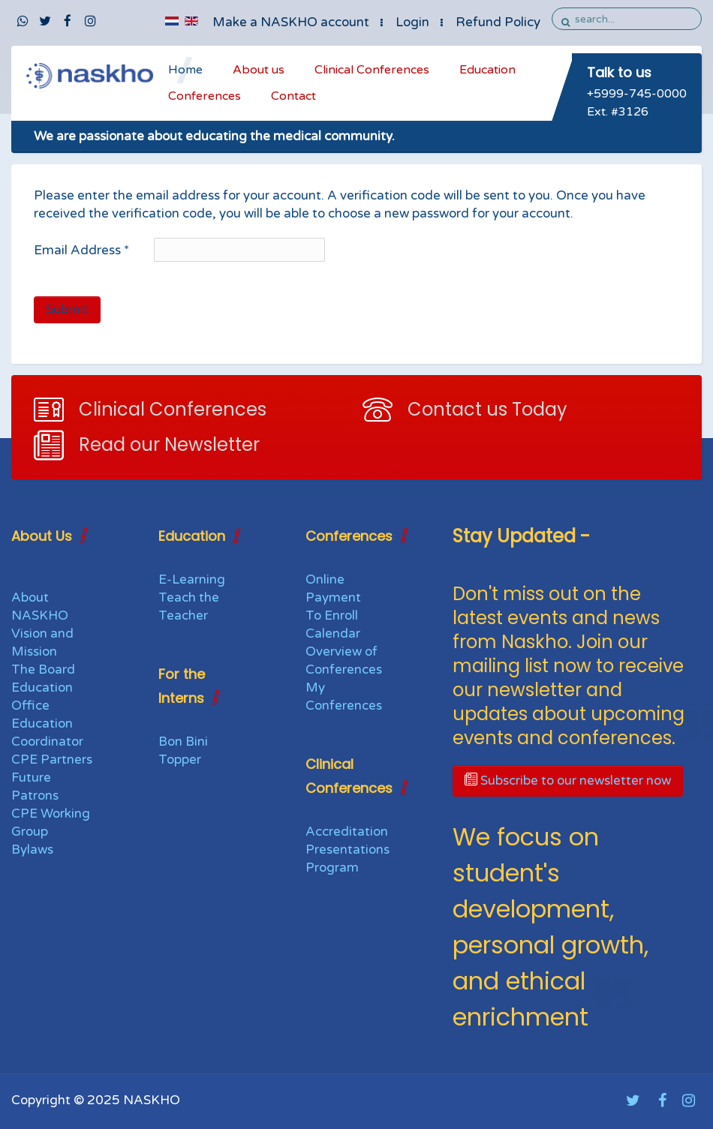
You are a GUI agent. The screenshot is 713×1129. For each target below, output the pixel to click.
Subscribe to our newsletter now (568, 780)
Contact (293, 96)
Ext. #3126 (617, 111)
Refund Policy (498, 22)
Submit (67, 309)
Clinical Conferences (371, 69)
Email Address (81, 250)
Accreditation (346, 831)
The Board (43, 669)
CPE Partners (51, 759)
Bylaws (32, 849)
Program (332, 867)
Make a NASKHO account (290, 22)
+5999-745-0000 (637, 93)
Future (31, 777)
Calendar (332, 633)
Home (185, 69)
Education (487, 69)
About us (258, 69)
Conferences (204, 96)
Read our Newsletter (169, 444)
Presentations (347, 849)
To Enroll (331, 615)
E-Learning (191, 579)
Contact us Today (487, 409)
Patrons (35, 795)
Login (412, 22)
